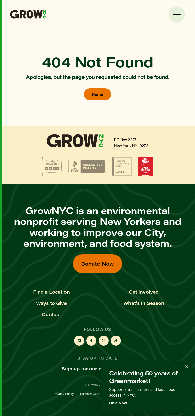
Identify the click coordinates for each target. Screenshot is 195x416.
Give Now (118, 403)
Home (97, 94)
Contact (51, 314)
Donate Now (97, 263)
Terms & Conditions (94, 393)
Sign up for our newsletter (98, 369)
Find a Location (51, 291)
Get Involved (144, 291)
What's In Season (143, 303)
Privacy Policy (64, 393)
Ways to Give (51, 303)
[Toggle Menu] (177, 14)
